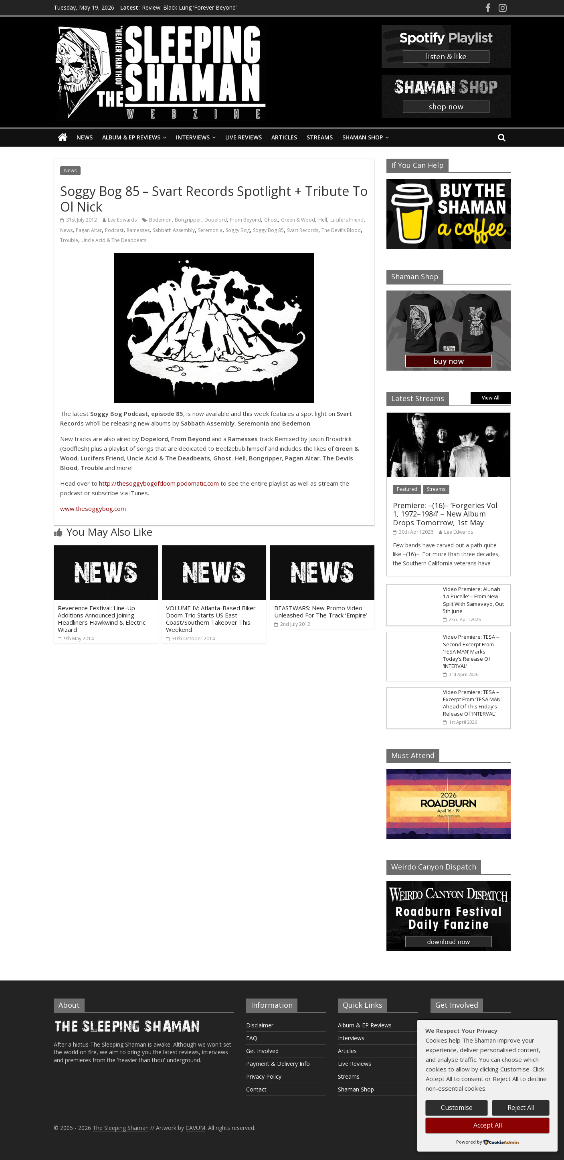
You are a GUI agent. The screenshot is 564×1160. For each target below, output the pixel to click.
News (85, 137)
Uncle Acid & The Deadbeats (113, 240)
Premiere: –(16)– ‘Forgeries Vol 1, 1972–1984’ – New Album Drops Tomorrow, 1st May (445, 513)
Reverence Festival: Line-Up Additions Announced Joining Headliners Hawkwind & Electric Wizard (102, 618)
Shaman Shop (362, 137)
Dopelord (215, 219)
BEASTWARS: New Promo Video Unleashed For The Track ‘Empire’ (320, 611)
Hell (322, 219)
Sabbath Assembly (174, 230)
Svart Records (302, 230)
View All (490, 397)
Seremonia (210, 230)
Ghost (271, 219)
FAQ (251, 1038)
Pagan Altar (89, 230)
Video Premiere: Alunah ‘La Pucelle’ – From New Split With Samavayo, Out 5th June (473, 600)
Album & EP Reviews (131, 137)
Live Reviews (243, 137)
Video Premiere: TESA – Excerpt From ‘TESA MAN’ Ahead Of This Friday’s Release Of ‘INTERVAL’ (472, 703)
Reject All (520, 1107)
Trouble (69, 240)
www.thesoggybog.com (93, 508)
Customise (457, 1107)
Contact (256, 1089)
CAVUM (195, 1128)
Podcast (114, 230)
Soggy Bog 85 (268, 230)
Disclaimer (259, 1025)
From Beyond (245, 219)
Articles (284, 137)
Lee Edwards (122, 219)
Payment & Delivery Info (278, 1063)
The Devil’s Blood (341, 230)
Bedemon (160, 219)
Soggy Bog (238, 230)
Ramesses (138, 230)
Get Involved (262, 1051)
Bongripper (188, 219)
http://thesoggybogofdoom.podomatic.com (159, 483)
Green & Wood (298, 219)
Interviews (193, 137)
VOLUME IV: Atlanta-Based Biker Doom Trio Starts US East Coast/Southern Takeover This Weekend (211, 618)
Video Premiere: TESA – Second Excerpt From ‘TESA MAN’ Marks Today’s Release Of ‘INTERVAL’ (471, 651)
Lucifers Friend (347, 219)
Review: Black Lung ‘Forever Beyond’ (189, 7)
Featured (407, 489)
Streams (320, 137)
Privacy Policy (263, 1076)
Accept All (487, 1125)
